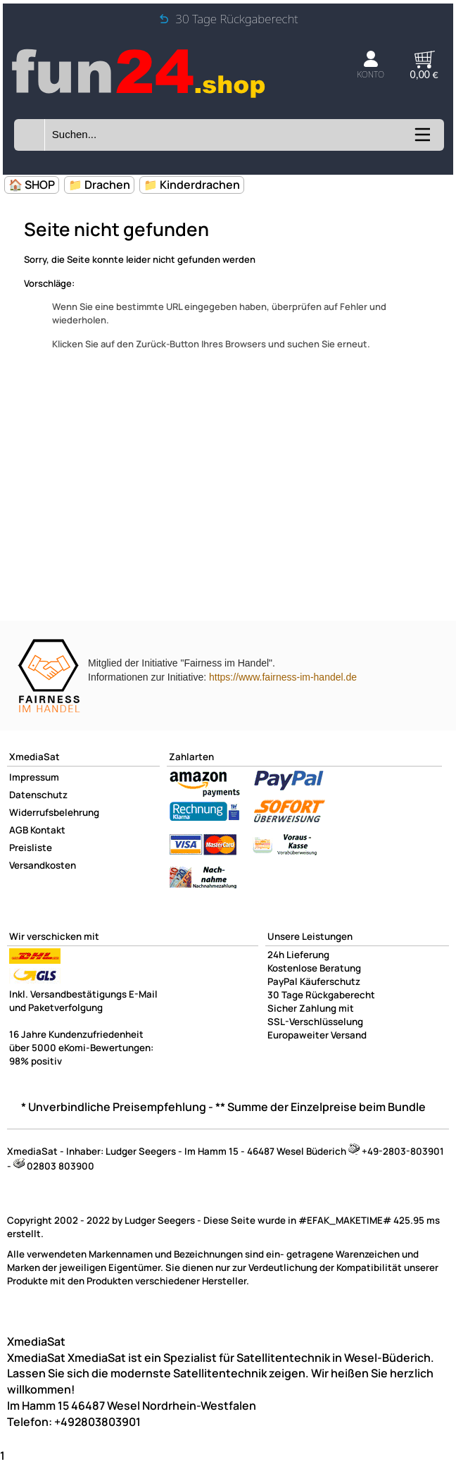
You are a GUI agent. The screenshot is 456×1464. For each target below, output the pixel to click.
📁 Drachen (99, 184)
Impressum (34, 777)
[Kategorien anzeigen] (421, 139)
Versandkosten (42, 865)
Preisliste (30, 847)
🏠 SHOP (31, 184)
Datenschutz (38, 794)
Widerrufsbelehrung (54, 812)
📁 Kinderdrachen (192, 184)
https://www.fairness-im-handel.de (283, 677)
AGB (18, 830)
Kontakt (47, 830)
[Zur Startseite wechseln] (139, 97)
